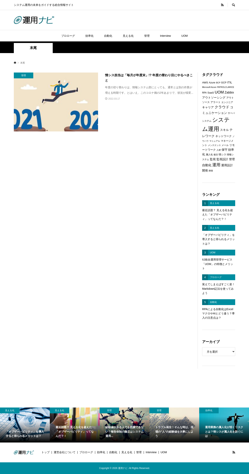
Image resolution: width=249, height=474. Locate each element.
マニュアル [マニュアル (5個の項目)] (214, 141)
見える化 (128, 35)
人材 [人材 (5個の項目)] (219, 150)
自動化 (108, 35)
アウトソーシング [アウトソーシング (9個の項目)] (213, 97)
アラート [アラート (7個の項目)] (215, 102)
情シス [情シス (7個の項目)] (222, 154)
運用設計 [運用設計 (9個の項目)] (227, 165)
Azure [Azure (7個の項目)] (212, 82)
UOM (184, 35)
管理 (147, 35)
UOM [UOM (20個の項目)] (219, 92)
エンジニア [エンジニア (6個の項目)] (227, 102)
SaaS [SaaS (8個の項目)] (210, 92)
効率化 (89, 35)
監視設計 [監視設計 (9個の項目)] (222, 159)
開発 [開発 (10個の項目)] (205, 170)
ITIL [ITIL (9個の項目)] (229, 82)
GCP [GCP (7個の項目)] (223, 82)
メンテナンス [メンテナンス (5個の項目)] (214, 145)
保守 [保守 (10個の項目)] (224, 149)
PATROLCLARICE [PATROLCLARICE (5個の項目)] (225, 87)
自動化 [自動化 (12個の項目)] (206, 165)
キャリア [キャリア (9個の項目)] (208, 107)
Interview (165, 35)
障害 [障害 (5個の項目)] (211, 171)
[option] (25, 425)
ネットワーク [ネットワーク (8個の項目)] (223, 136)
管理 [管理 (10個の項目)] (232, 159)
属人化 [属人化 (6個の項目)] (209, 154)
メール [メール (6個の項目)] (225, 145)
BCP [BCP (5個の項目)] (218, 82)
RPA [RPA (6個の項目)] (204, 92)
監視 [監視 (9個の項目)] (213, 159)
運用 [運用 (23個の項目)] (216, 165)
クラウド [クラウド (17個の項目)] (222, 107)
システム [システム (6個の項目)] (206, 121)
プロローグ (68, 35)
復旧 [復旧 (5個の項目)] (216, 154)
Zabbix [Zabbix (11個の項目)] (229, 92)
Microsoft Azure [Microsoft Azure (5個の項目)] (209, 87)
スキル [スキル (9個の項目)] (224, 129)
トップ (45, 452)
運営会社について (64, 452)
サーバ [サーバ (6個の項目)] (231, 113)
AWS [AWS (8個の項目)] (205, 82)
